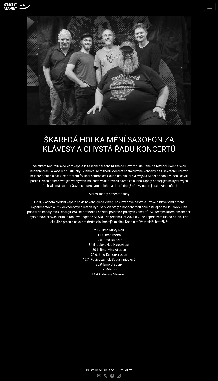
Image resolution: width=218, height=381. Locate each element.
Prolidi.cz (125, 370)
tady (126, 194)
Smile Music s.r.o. (102, 370)
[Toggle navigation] (210, 7)
